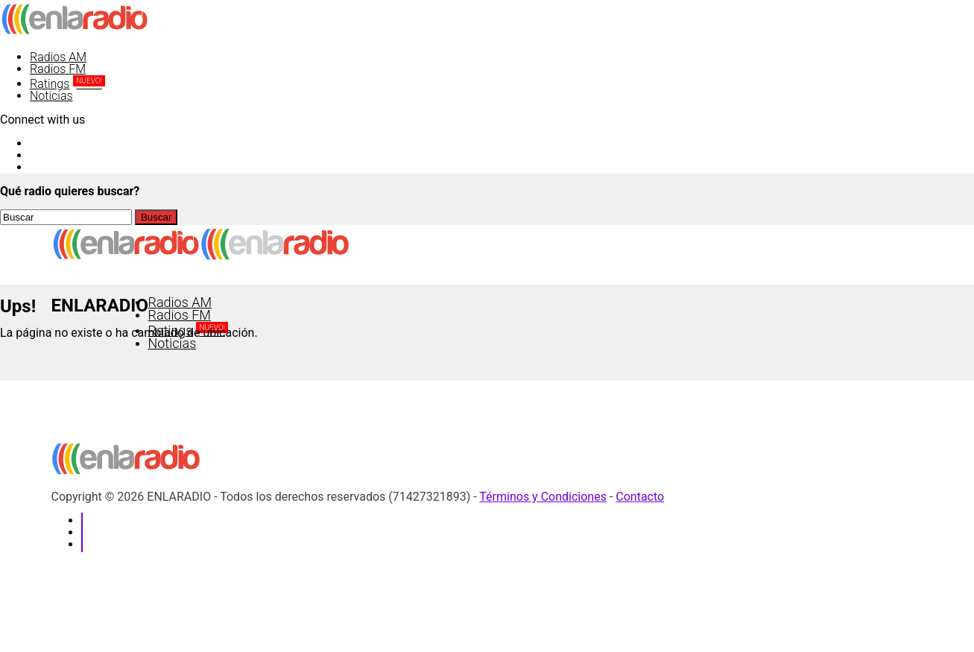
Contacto (640, 497)
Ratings (67, 84)
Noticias (51, 96)
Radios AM (58, 57)
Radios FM (58, 69)
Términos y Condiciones (543, 497)
